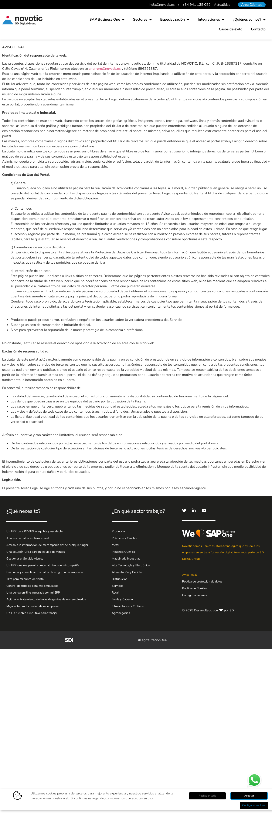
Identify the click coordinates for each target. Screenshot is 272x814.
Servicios (117, 586)
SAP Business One (107, 20)
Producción (119, 531)
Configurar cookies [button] (253, 805)
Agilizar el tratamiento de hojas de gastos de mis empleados (46, 599)
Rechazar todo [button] (207, 796)
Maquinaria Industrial (126, 559)
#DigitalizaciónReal (153, 640)
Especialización (174, 20)
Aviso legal (189, 575)
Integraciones (211, 20)
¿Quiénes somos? (249, 20)
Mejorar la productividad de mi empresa (32, 606)
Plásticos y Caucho (124, 538)
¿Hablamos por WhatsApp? (254, 780)
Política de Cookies (194, 588)
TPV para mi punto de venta (25, 579)
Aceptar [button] (249, 796)
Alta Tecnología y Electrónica (131, 565)
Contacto (258, 29)
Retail (115, 593)
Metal (115, 545)
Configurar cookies (194, 595)
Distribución (120, 579)
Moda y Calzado (122, 599)
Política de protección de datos (202, 582)
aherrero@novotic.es (105, 68)
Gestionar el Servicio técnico (24, 559)
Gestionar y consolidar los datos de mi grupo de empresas (45, 572)
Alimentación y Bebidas (127, 572)
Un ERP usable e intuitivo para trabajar (31, 613)
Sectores (142, 20)
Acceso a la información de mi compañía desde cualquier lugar (47, 545)
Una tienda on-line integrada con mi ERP (33, 593)
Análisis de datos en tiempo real (27, 538)
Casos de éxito (230, 29)
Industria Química (123, 552)
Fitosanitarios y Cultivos (128, 606)
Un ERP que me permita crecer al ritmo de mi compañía (42, 565)
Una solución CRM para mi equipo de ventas (35, 552)
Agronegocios (121, 613)
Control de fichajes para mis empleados (32, 586)
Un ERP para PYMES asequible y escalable (34, 531)
